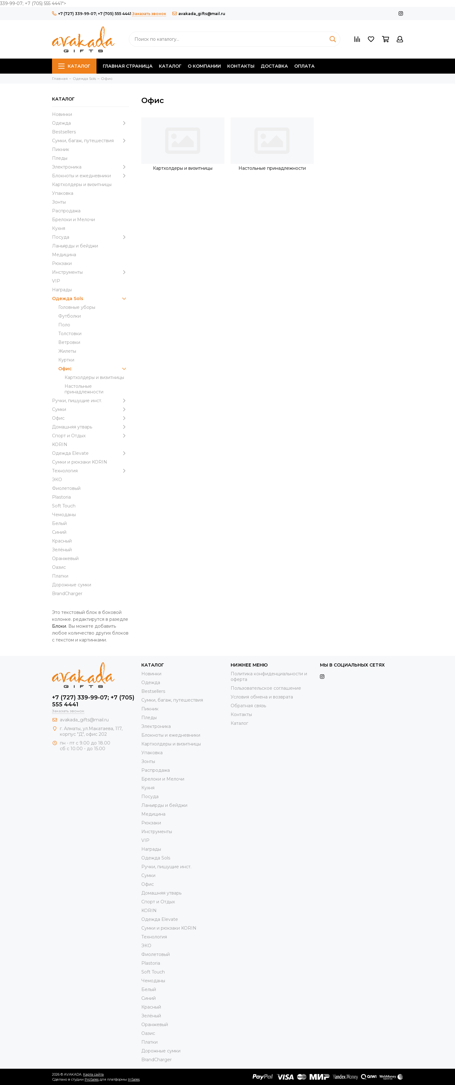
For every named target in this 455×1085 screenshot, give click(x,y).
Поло (64, 325)
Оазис (59, 567)
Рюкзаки (62, 263)
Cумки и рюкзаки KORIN (79, 462)
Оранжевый (65, 558)
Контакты (240, 66)
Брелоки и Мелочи (73, 219)
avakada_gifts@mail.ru (198, 13)
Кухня (58, 228)
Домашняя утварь (90, 427)
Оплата (304, 66)
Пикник (60, 149)
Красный (62, 541)
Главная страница (128, 66)
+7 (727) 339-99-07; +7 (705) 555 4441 (91, 13)
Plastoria (61, 497)
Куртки (66, 360)
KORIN (59, 444)
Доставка (274, 66)
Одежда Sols (90, 298)
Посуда (90, 237)
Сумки (90, 409)
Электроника (90, 167)
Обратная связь (248, 706)
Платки (60, 576)
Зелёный (62, 550)
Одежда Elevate (90, 453)
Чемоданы (64, 514)
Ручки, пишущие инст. (90, 400)
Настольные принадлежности (84, 389)
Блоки (59, 626)
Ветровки (69, 342)
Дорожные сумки (71, 585)
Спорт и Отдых (90, 436)
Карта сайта (93, 1074)
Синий (59, 532)
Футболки (69, 316)
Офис (93, 368)
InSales (134, 1079)
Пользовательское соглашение (266, 688)
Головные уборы (76, 307)
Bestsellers (64, 132)
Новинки (62, 114)
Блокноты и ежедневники (90, 176)
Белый (59, 523)
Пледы (59, 158)
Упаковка (62, 193)
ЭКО (57, 479)
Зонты (59, 202)
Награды (62, 290)
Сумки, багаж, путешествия (90, 140)
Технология (90, 471)
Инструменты (90, 272)
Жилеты (67, 351)
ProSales (92, 1079)
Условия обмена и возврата (262, 697)
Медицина (64, 254)
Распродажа (66, 211)
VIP (56, 281)
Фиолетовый (66, 488)
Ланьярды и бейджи (75, 246)
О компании (204, 66)
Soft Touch (64, 506)
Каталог (74, 66)
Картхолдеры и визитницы (82, 184)
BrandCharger (67, 593)
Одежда (90, 123)
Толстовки (69, 333)
